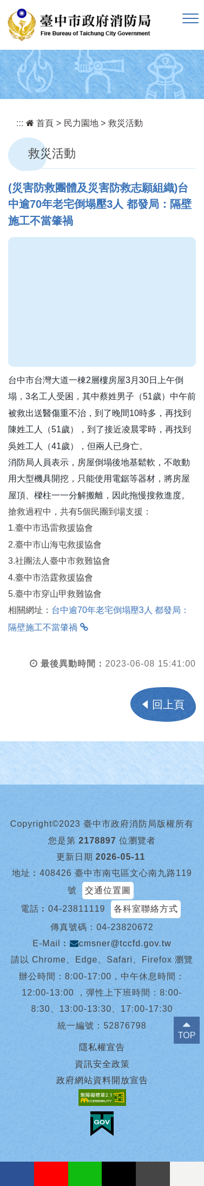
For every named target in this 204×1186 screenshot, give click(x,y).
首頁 (40, 123)
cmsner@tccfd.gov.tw (121, 943)
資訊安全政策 (102, 1064)
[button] (190, 19)
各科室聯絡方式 (146, 908)
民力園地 (81, 123)
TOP (187, 1035)
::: (19, 123)
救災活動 (125, 123)
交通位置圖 (108, 890)
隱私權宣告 (102, 1047)
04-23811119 (76, 908)
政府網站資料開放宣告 (102, 1080)
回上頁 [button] (168, 704)
